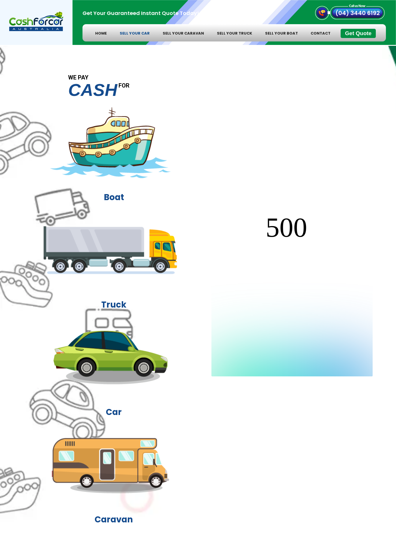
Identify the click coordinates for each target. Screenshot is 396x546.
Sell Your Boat (281, 33)
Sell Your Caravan (183, 33)
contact (321, 33)
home (101, 33)
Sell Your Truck (234, 33)
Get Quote (358, 33)
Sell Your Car (135, 33)
